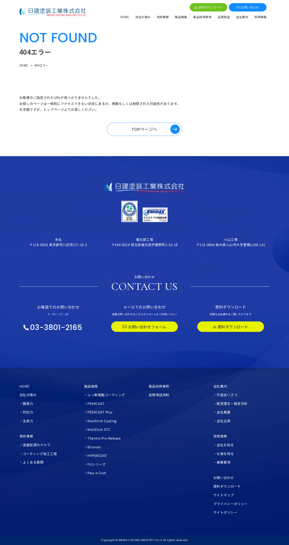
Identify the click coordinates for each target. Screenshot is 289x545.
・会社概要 (221, 412)
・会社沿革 (221, 420)
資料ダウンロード (208, 7)
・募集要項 (221, 462)
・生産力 (26, 420)
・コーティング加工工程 (38, 453)
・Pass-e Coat (95, 472)
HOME (124, 17)
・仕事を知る (223, 453)
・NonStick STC (97, 429)
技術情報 (163, 17)
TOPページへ (144, 129)
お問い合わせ (247, 7)
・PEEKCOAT (94, 403)
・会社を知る (223, 444)
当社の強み (142, 17)
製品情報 (181, 17)
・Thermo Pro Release (102, 438)
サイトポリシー (225, 512)
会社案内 (242, 17)
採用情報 (260, 17)
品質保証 (224, 17)
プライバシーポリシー (230, 503)
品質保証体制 (159, 394)
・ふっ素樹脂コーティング (104, 394)
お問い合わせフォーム (144, 326)
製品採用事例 (202, 17)
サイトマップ (223, 494)
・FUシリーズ (95, 464)
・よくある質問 (31, 462)
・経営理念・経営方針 (230, 403)
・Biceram (92, 446)
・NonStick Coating (100, 420)
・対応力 (26, 412)
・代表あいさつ (225, 394)
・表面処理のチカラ (34, 444)
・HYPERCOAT (95, 455)
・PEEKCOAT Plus (98, 412)
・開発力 (26, 403)
